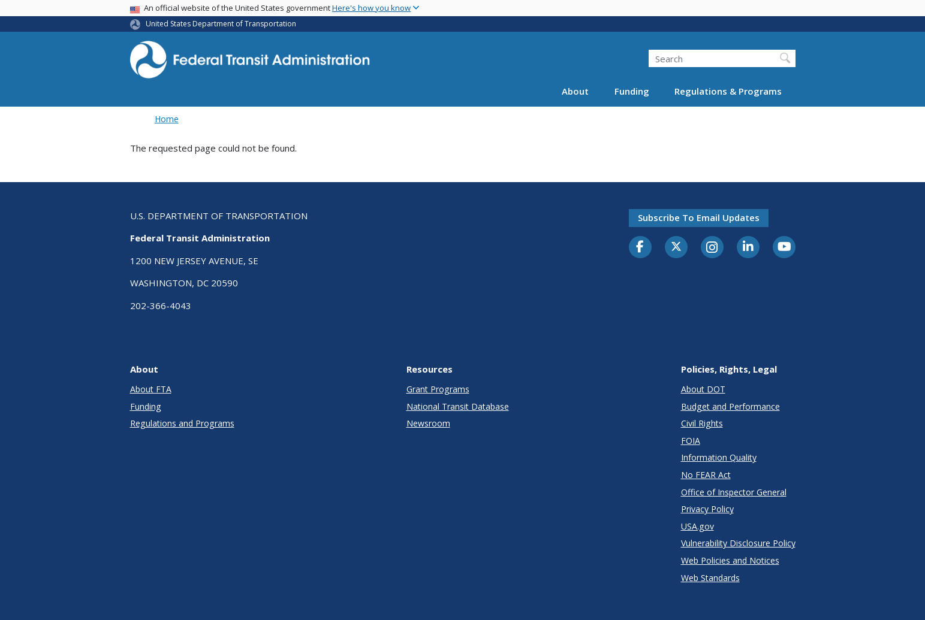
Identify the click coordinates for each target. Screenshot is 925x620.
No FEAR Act (706, 474)
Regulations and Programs (182, 423)
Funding (631, 91)
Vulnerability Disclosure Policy (738, 543)
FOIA (690, 440)
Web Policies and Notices (730, 560)
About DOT (703, 389)
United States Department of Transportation (221, 24)
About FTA (150, 389)
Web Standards (710, 577)
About (575, 91)
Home (167, 119)
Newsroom (428, 423)
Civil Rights (702, 423)
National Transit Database (457, 406)
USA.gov (697, 526)
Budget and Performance (730, 406)
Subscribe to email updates (699, 217)
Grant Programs (437, 389)
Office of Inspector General (734, 492)
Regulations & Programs (728, 91)
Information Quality (719, 457)
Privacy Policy (707, 509)
